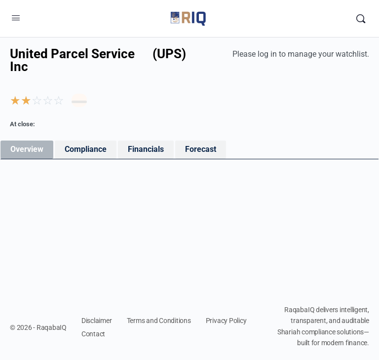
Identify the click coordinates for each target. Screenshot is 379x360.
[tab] (26, 150)
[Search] (361, 18)
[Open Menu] (16, 17)
